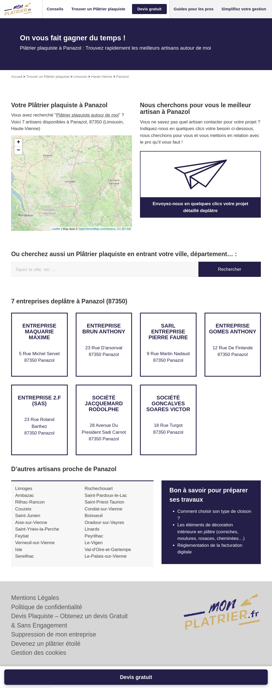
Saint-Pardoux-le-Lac (105, 495)
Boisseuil (93, 515)
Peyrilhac (93, 536)
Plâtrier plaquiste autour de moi (87, 115)
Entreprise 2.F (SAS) (39, 400)
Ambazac (24, 495)
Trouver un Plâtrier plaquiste (48, 77)
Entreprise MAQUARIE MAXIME (39, 331)
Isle (18, 549)
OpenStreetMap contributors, (98, 228)
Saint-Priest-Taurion (104, 502)
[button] (55, 9)
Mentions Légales (35, 597)
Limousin (80, 77)
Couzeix (23, 508)
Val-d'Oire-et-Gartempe (107, 549)
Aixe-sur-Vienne (31, 522)
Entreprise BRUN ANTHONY (103, 328)
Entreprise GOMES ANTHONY (232, 328)
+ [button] (18, 143)
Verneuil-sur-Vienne (35, 542)
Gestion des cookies (38, 652)
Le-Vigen (93, 542)
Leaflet (56, 228)
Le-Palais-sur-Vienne (105, 556)
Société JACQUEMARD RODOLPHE (104, 403)
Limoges (23, 488)
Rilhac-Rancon (30, 502)
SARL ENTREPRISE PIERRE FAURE (168, 331)
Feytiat (22, 536)
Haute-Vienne (101, 77)
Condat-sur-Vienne (103, 508)
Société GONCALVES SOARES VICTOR (168, 403)
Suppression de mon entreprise (53, 634)
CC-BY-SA (124, 228)
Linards (91, 529)
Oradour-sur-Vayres (104, 522)
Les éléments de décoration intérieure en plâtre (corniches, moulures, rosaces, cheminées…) (211, 531)
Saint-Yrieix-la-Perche (37, 529)
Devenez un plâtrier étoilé (45, 643)
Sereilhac (24, 556)
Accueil (16, 77)
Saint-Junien (27, 515)
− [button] (18, 150)
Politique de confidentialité (46, 607)
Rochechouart (98, 488)
